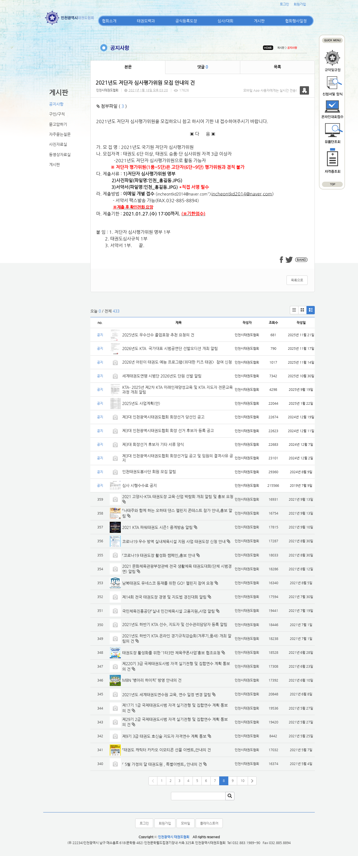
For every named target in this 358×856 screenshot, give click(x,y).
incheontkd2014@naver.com (182, 194)
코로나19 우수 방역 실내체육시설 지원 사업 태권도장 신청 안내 (174, 541)
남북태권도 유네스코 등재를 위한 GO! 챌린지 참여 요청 (167, 583)
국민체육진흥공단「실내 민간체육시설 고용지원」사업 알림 (168, 611)
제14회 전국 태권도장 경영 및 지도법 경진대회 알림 (164, 597)
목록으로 (297, 280)
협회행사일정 (296, 21)
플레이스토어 (209, 823)
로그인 (284, 4)
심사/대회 (225, 21)
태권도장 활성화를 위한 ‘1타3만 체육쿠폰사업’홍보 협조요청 (171, 652)
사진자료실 (58, 144)
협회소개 (109, 21)
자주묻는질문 (60, 134)
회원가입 (300, 4)
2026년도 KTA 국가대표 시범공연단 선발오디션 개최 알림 (170, 348)
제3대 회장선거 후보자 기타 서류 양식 (153, 444)
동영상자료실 (60, 154)
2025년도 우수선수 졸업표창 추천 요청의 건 (158, 335)
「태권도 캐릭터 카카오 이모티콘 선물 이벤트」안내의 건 (166, 750)
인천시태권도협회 (107, 90)
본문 (128, 67)
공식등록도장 (186, 21)
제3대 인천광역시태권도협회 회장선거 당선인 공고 (163, 417)
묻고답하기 (58, 124)
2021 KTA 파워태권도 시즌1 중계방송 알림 (157, 527)
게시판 (259, 21)
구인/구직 (57, 114)
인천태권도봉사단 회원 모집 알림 (149, 471)
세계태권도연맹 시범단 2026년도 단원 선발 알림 (161, 376)
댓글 (202, 67)
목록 (277, 67)
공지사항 (56, 104)
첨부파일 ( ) (111, 106)
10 (242, 780)
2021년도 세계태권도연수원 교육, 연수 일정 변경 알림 (166, 694)
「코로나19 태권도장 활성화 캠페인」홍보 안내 (158, 555)
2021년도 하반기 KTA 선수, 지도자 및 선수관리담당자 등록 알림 (174, 624)
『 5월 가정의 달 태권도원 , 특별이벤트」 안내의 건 (162, 764)
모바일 (185, 823)
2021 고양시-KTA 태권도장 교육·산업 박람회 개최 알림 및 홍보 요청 (177, 496)
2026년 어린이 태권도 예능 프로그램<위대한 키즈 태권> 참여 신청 (177, 362)
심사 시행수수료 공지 (139, 485)
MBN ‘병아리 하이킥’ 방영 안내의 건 (151, 680)
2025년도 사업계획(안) (141, 403)
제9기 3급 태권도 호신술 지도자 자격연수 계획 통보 (164, 736)
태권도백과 (146, 21)
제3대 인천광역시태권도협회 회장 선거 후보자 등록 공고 (168, 430)
